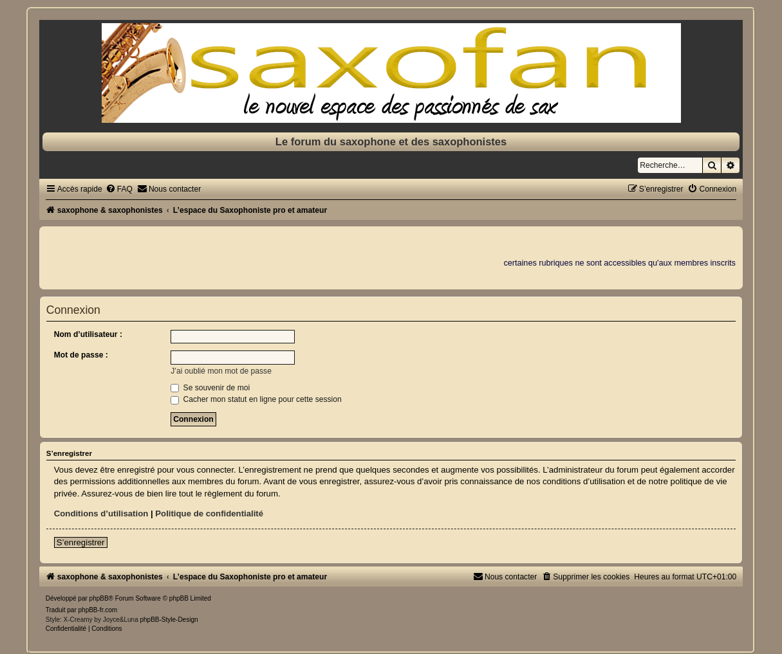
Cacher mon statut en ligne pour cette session (256, 399)
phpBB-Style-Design (169, 619)
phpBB (99, 598)
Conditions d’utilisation (101, 513)
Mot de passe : (81, 354)
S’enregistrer (81, 542)
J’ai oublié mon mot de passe (221, 371)
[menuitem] (119, 189)
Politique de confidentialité (209, 513)
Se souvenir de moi (210, 387)
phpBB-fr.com (98, 609)
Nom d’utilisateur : (88, 334)
